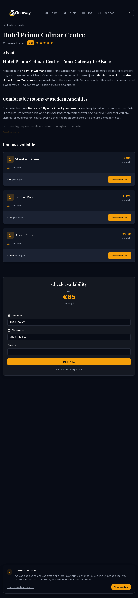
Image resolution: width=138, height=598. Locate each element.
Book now (120, 179)
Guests (11, 345)
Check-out (16, 330)
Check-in (14, 315)
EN (129, 13)
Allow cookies (121, 587)
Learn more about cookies (20, 587)
